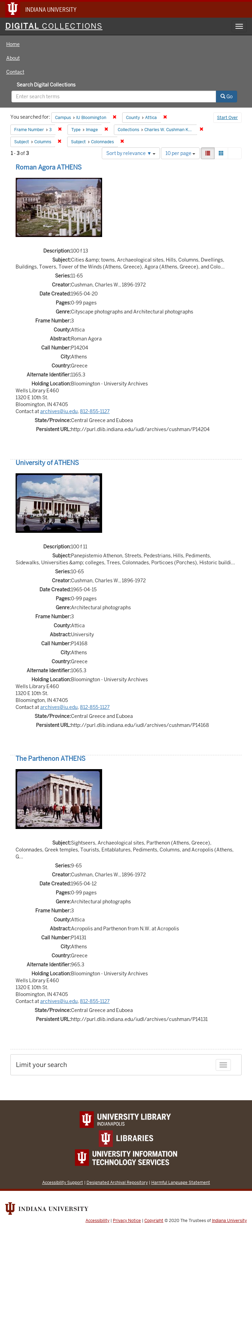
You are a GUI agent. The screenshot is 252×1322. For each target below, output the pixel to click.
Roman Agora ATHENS (49, 167)
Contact (15, 72)
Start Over (227, 117)
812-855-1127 (95, 411)
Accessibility (97, 1220)
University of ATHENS (47, 463)
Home (13, 44)
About (13, 58)
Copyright (153, 1220)
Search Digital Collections (46, 85)
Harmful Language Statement (180, 1182)
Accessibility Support (62, 1182)
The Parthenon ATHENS (51, 759)
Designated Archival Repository (117, 1182)
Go (226, 96)
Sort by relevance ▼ (130, 153)
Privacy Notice (127, 1220)
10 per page (180, 153)
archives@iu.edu (59, 411)
